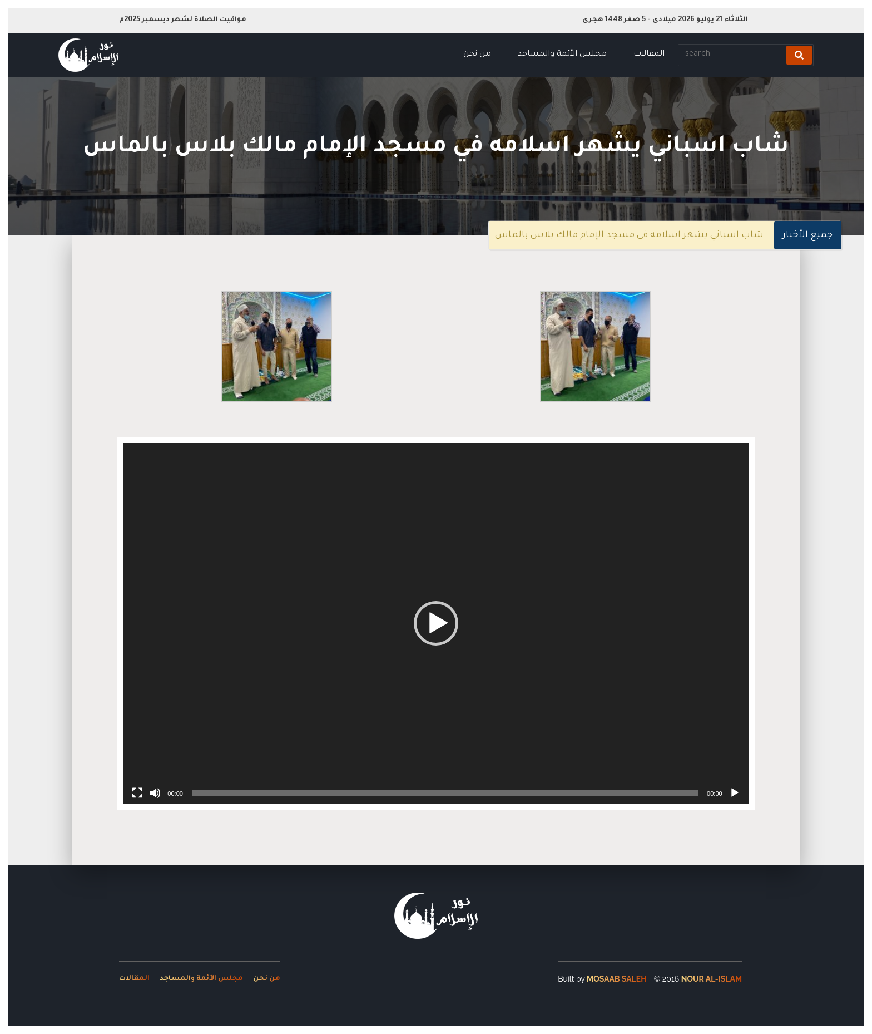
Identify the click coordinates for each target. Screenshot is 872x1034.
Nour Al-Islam (711, 978)
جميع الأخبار (807, 235)
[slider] (445, 793)
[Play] (734, 793)
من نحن (477, 54)
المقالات (649, 54)
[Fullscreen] (137, 793)
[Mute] (155, 793)
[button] (436, 623)
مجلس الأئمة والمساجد (562, 54)
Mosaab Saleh (617, 978)
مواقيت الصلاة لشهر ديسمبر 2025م (182, 20)
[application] (436, 623)
